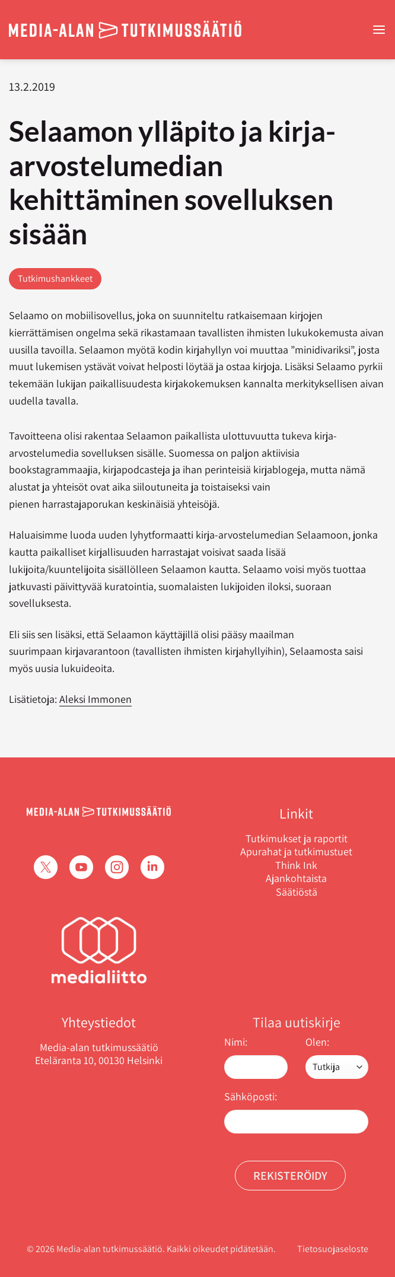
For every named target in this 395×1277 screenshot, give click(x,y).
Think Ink (296, 865)
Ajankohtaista (296, 878)
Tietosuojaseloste (332, 1249)
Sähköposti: (250, 1096)
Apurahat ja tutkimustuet (296, 851)
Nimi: (235, 1042)
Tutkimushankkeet (55, 278)
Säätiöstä (296, 892)
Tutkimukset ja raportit (297, 838)
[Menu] (379, 29)
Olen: (317, 1042)
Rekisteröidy (290, 1175)
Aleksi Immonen (95, 699)
